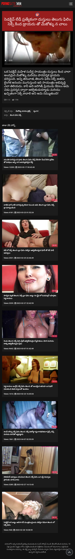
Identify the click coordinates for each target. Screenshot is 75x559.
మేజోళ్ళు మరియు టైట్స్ (23, 111)
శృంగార (35, 111)
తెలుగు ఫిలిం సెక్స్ (15, 115)
